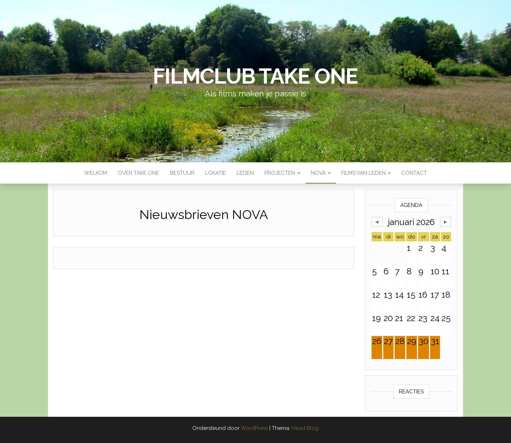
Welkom (95, 173)
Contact (414, 173)
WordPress (254, 428)
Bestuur (182, 173)
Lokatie (215, 173)
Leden (245, 173)
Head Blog (305, 428)
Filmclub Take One (255, 76)
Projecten (282, 173)
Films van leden (366, 173)
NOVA (321, 173)
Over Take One (138, 173)
